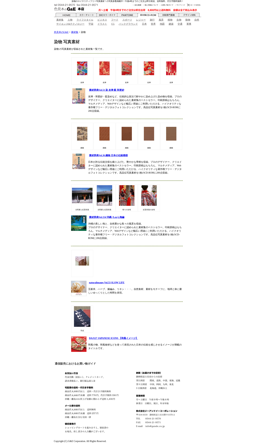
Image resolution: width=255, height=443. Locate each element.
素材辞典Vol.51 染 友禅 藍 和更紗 (106, 90)
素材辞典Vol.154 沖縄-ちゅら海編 (106, 217)
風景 (161, 20)
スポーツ (127, 20)
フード (114, 20)
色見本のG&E (61, 32)
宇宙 (91, 24)
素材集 (60, 20)
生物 (179, 20)
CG (112, 24)
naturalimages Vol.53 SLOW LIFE (107, 282)
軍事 (188, 24)
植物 (170, 20)
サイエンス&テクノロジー (70, 24)
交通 (180, 24)
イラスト (102, 24)
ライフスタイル (85, 20)
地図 (162, 24)
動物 (187, 20)
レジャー (141, 20)
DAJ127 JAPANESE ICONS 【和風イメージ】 (113, 338)
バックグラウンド (128, 24)
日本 (144, 24)
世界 (153, 24)
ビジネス (102, 20)
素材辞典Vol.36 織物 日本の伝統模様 (108, 155)
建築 (171, 24)
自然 (196, 20)
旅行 (152, 20)
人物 (70, 20)
